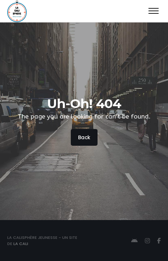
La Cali (20, 243)
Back (84, 137)
